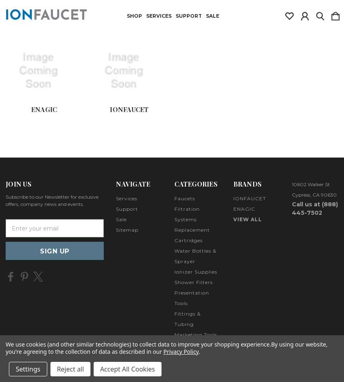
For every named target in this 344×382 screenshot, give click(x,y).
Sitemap (127, 230)
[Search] (320, 14)
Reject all (70, 369)
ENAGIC (44, 109)
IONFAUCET (129, 109)
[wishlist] (289, 14)
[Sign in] (305, 14)
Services (159, 16)
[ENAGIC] (44, 71)
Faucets (184, 198)
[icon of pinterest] (24, 277)
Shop (134, 16)
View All (247, 219)
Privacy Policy (181, 351)
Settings (28, 369)
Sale (212, 16)
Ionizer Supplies (195, 272)
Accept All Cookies (127, 369)
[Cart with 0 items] (335, 14)
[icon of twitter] (38, 277)
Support (189, 16)
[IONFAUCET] (129, 71)
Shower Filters (193, 282)
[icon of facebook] (11, 277)
